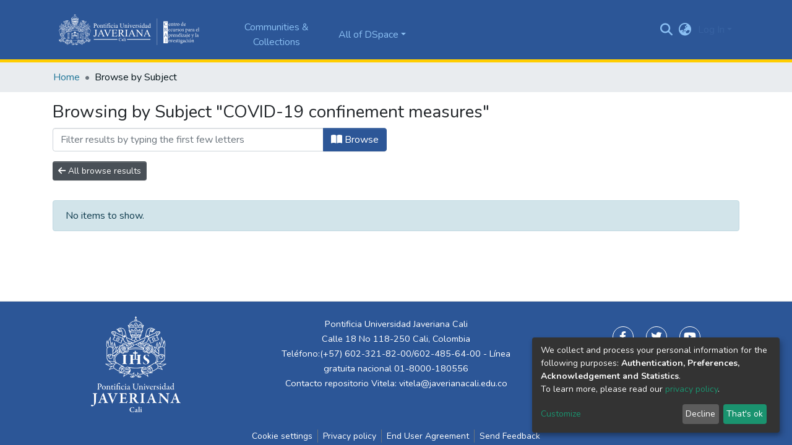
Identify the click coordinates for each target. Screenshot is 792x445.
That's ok (744, 414)
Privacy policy (349, 436)
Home (66, 77)
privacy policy (691, 389)
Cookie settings (282, 436)
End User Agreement (428, 436)
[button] (685, 29)
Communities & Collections (276, 34)
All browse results (99, 171)
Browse (355, 139)
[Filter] (188, 139)
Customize (561, 414)
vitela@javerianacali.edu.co (453, 383)
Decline (700, 414)
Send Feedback (510, 436)
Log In (711, 29)
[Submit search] (666, 30)
